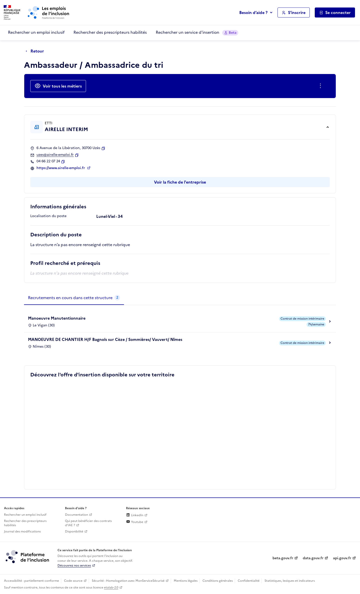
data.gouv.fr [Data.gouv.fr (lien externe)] (313, 558)
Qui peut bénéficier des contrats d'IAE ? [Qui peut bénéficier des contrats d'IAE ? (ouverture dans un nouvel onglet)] (88, 523)
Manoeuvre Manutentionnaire (57, 318)
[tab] (74, 298)
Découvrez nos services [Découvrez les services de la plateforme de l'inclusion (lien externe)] (74, 565)
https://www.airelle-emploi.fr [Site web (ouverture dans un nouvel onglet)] (61, 168)
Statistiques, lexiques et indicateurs (289, 580)
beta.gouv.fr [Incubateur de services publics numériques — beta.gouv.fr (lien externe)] (282, 558)
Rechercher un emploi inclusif (36, 32)
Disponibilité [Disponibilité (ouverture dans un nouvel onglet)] (74, 531)
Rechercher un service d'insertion (197, 32)
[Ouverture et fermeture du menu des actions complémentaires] (321, 86)
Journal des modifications (22, 531)
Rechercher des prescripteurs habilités (110, 32)
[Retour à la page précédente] (36, 51)
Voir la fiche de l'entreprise (180, 182)
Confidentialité (249, 580)
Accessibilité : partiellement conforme (31, 580)
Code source (73, 580)
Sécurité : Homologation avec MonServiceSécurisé (128, 580)
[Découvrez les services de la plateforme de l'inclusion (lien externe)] (28, 556)
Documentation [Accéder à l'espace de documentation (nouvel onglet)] (76, 514)
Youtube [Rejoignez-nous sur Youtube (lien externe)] (134, 522)
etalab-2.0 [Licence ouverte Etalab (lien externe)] (111, 587)
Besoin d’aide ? (253, 13)
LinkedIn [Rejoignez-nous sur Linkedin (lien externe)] (134, 515)
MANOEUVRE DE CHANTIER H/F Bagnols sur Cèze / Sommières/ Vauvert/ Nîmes (105, 339)
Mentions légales (186, 580)
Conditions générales (217, 580)
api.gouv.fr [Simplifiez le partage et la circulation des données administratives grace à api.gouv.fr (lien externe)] (342, 558)
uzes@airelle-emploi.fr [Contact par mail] (55, 154)
